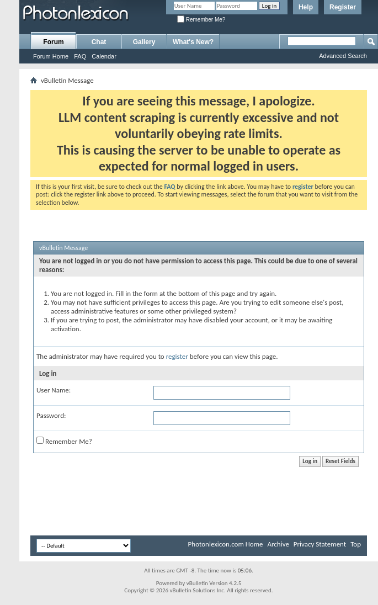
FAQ (80, 56)
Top (355, 544)
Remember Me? (201, 20)
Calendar (104, 56)
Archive (278, 544)
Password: (51, 415)
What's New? (193, 42)
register (177, 356)
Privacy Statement (320, 544)
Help (306, 7)
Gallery (144, 42)
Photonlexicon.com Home (225, 544)
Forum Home (50, 56)
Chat (99, 42)
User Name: (53, 390)
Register (342, 7)
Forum (53, 42)
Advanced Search (343, 55)
